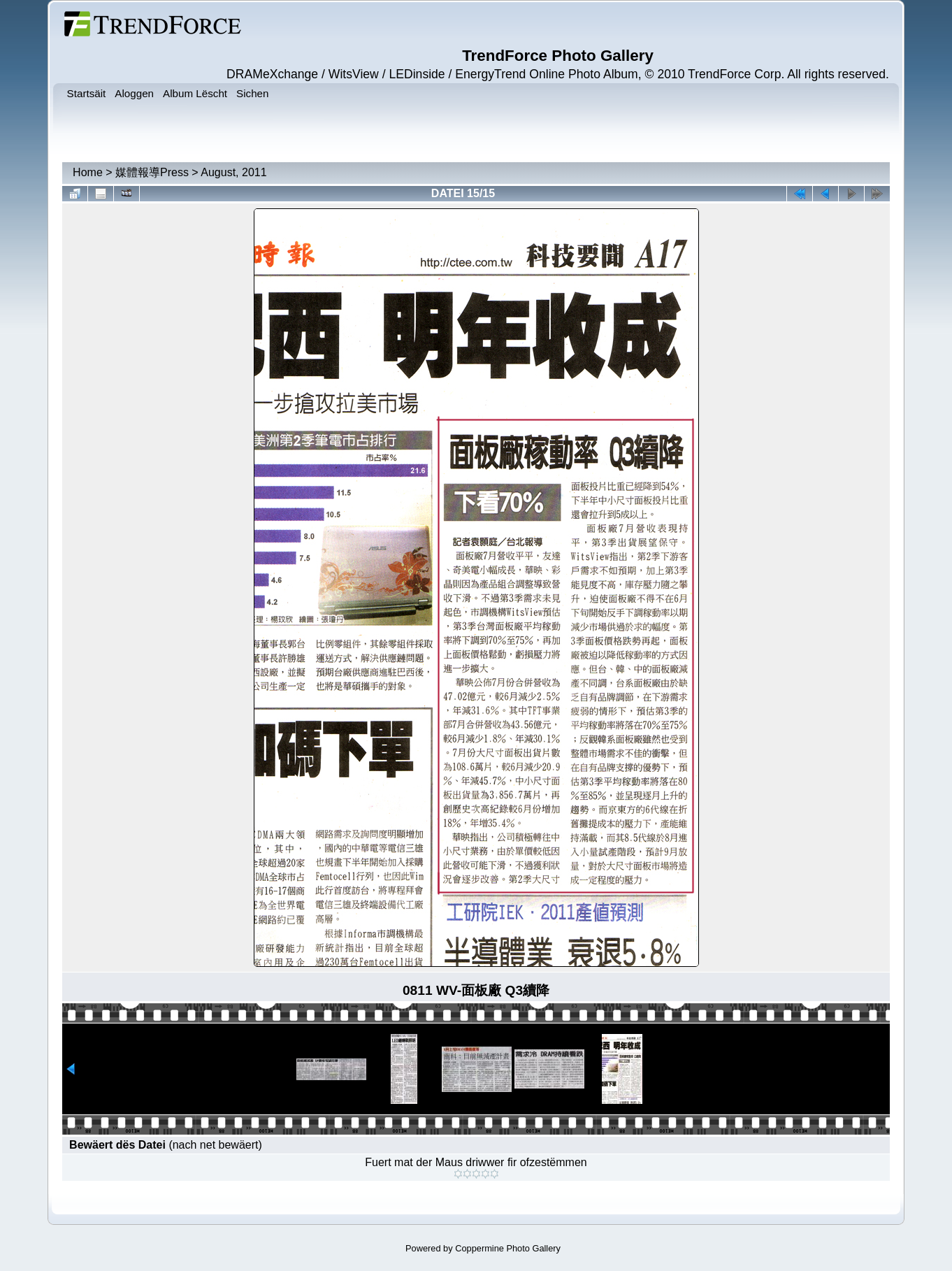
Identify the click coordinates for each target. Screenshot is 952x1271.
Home (88, 172)
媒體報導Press (152, 172)
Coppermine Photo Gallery (508, 1248)
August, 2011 (233, 172)
